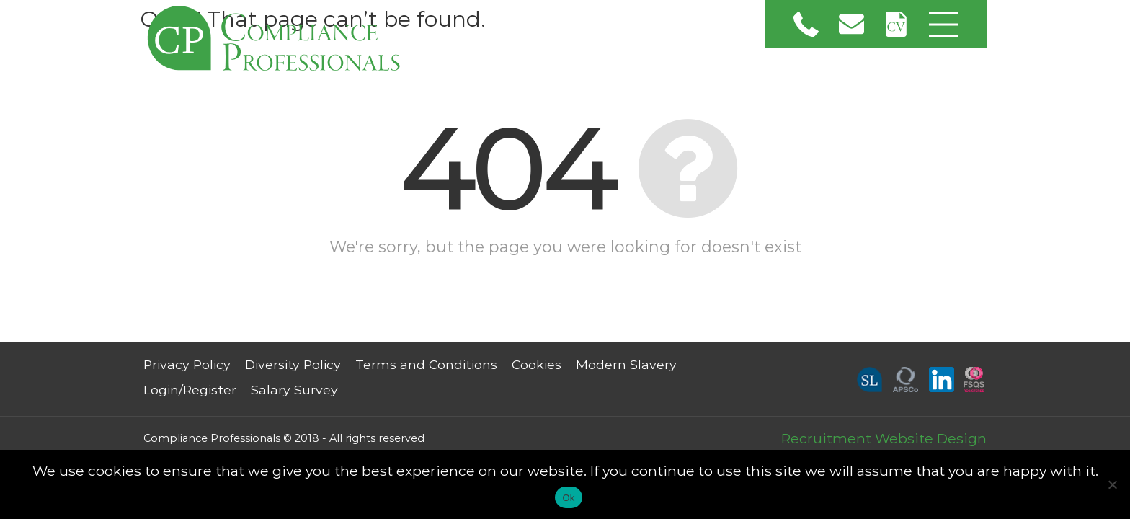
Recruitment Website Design (884, 438)
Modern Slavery (626, 364)
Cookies (536, 364)
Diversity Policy (293, 364)
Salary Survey (294, 389)
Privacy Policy (187, 364)
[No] (1112, 484)
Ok (568, 497)
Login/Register (189, 389)
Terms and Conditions (426, 364)
